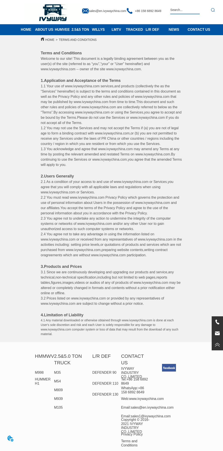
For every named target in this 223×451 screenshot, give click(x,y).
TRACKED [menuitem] (134, 29)
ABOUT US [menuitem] (44, 29)
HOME (49, 39)
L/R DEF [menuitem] (152, 29)
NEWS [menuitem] (174, 29)
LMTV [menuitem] (116, 29)
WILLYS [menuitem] (98, 29)
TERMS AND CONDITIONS (77, 39)
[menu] (89, 29)
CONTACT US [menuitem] (199, 29)
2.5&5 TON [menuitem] (80, 29)
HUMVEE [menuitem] (62, 29)
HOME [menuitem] (26, 29)
